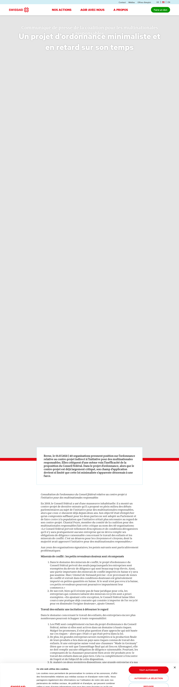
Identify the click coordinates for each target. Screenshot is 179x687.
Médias (131, 2)
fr (163, 2)
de (158, 2)
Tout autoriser (148, 646)
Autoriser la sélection (148, 654)
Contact (122, 2)
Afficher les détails (49, 681)
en (169, 2)
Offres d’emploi (144, 2)
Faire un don (160, 9)
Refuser (149, 662)
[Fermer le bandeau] (175, 643)
